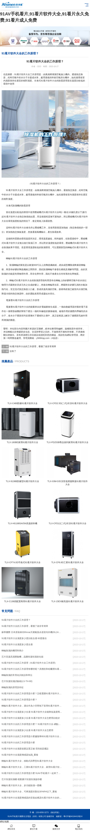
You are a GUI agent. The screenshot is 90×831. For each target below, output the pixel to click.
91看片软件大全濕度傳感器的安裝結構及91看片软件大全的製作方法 (32, 797)
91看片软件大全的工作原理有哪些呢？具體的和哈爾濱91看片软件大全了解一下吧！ (32, 669)
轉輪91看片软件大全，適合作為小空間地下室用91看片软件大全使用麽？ (32, 705)
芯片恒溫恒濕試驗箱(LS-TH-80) (17, 681)
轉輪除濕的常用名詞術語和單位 (17, 675)
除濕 (15, 205)
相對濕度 (8, 199)
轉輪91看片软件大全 (16, 258)
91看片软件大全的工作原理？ (16, 620)
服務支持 (56, 827)
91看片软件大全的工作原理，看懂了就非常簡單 (33, 346)
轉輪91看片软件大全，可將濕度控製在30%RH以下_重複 (29, 791)
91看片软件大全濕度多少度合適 (17, 644)
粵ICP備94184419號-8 (72, 816)
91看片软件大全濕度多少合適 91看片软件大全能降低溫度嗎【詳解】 (32, 712)
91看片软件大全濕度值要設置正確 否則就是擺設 (25, 748)
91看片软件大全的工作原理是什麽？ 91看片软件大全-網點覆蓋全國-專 (32, 724)
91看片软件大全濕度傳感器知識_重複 (20, 755)
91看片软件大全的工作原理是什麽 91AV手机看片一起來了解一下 (32, 773)
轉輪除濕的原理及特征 (13, 687)
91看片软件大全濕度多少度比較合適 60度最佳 (24, 638)
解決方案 (33, 827)
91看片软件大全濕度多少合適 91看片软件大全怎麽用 (27, 730)
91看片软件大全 (14, 190)
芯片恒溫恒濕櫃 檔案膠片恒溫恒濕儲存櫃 (22, 779)
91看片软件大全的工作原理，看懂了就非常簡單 (25, 626)
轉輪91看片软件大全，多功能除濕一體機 (21, 785)
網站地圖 (4, 821)
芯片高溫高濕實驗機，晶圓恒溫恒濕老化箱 (22, 656)
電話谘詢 (79, 827)
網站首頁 (11, 827)
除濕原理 (38, 280)
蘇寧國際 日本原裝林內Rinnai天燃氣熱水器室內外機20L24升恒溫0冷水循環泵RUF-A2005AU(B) (32, 632)
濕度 (74, 194)
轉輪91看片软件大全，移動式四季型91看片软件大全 (27, 761)
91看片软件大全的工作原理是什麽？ (19, 699)
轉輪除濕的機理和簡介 (13, 650)
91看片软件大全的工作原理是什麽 (18, 742)
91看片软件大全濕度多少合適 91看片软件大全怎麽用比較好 (31, 718)
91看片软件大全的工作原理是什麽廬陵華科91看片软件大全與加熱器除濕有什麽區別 (32, 736)
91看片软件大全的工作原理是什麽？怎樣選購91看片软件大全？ (32, 693)
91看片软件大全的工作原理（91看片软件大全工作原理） (29, 663)
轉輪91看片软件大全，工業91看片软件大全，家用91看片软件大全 (32, 767)
